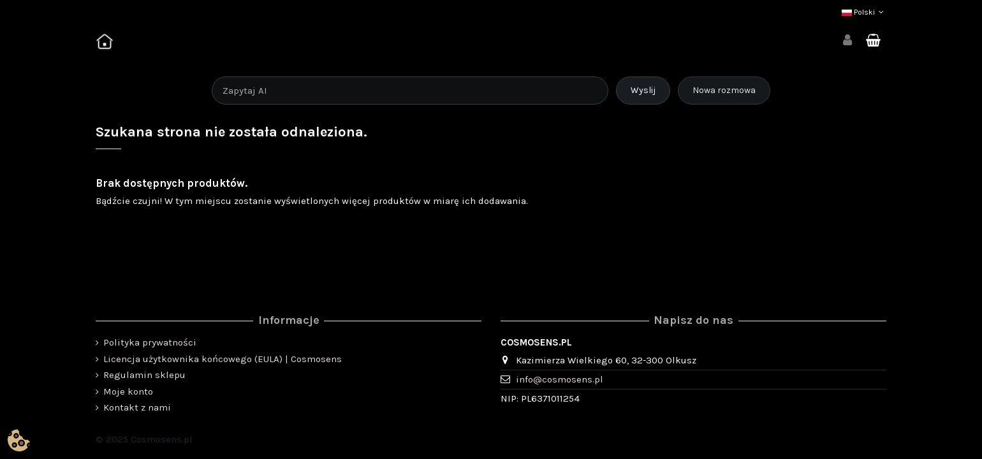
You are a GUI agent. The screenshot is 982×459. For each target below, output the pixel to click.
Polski (864, 12)
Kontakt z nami (137, 407)
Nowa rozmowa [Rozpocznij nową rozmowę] (724, 90)
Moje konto (128, 391)
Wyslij (643, 90)
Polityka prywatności (149, 342)
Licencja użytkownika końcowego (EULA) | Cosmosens (222, 359)
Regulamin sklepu (144, 375)
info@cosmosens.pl (559, 379)
